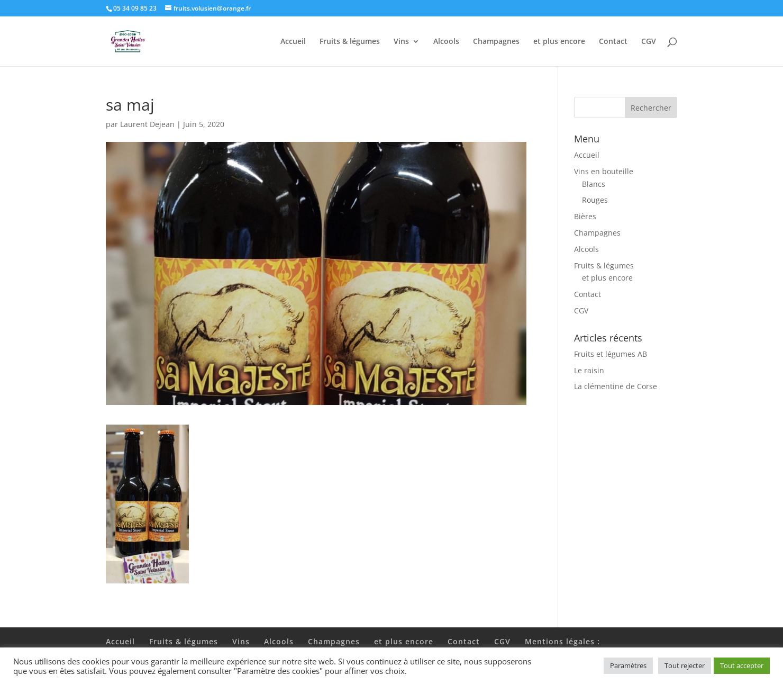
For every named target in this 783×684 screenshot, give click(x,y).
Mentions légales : (562, 641)
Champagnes (496, 42)
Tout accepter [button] (741, 665)
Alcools (446, 42)
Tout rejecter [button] (684, 665)
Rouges (595, 200)
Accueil (293, 42)
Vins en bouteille (603, 171)
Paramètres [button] (628, 665)
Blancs (593, 184)
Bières (585, 216)
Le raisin (589, 370)
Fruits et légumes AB (610, 354)
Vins (401, 42)
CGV (648, 42)
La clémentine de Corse (615, 386)
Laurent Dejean (147, 124)
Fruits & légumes (350, 42)
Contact (613, 42)
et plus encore (559, 42)
